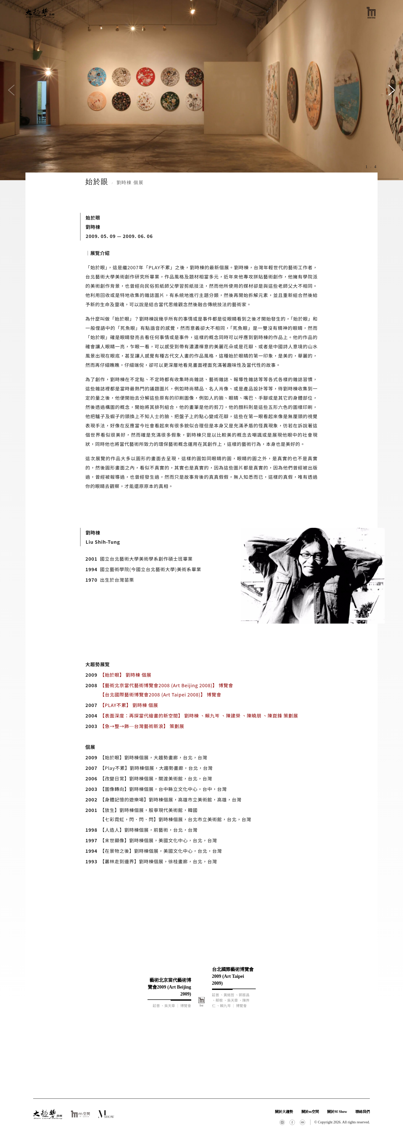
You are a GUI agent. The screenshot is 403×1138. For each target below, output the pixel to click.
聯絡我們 (362, 1112)
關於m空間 (310, 1112)
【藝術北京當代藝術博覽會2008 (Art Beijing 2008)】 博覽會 (166, 685)
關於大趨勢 (284, 1112)
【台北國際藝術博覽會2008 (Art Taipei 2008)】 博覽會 (160, 694)
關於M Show (337, 1112)
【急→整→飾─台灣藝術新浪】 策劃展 (142, 726)
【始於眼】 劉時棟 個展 (125, 674)
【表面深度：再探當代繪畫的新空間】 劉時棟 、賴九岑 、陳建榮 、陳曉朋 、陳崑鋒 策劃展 (199, 715)
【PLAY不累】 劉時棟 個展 (129, 705)
